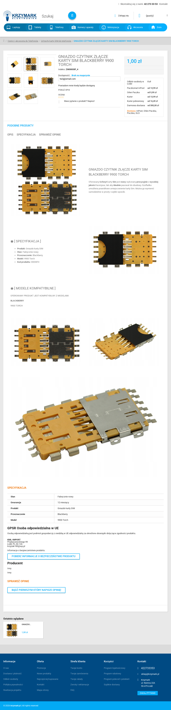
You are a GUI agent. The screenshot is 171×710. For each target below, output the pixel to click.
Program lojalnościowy (114, 668)
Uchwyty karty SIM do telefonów (56, 41)
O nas (6, 668)
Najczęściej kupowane (47, 679)
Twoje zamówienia (79, 673)
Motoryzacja (113, 27)
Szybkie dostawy (112, 684)
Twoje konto (76, 668)
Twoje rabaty (76, 679)
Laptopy (16, 27)
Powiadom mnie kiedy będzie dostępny (76, 85)
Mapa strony (43, 690)
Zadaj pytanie (147, 693)
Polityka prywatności (13, 684)
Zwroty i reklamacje (79, 684)
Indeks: (62, 69)
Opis (10, 134)
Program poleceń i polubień (116, 679)
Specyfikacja (26, 134)
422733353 (148, 668)
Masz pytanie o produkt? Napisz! (79, 101)
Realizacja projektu (12, 690)
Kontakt (40, 684)
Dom (159, 27)
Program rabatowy (112, 673)
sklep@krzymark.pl (150, 674)
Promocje (41, 668)
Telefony (59, 27)
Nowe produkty (44, 673)
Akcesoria (138, 27)
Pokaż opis (64, 90)
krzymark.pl (16, 705)
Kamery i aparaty (85, 27)
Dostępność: (64, 75)
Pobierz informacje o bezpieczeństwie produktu (43, 556)
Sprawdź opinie (50, 134)
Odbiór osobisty (10, 679)
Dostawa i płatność (12, 673)
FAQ (72, 690)
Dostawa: (131, 111)
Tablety (37, 27)
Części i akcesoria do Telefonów (23, 41)
